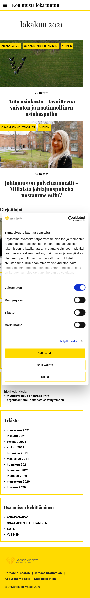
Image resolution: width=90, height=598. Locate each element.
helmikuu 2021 (17, 464)
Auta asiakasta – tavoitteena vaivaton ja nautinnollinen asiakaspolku (41, 107)
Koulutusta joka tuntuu (35, 5)
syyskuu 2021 (16, 442)
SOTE (11, 529)
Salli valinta (45, 365)
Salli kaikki (45, 353)
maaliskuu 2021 (18, 459)
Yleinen (67, 45)
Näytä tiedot (69, 341)
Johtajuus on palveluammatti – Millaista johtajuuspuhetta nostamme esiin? (41, 189)
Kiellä (45, 376)
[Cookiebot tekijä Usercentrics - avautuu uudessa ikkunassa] (67, 218)
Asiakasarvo (10, 45)
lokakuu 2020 (16, 487)
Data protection (45, 579)
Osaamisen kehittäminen (40, 45)
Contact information (48, 573)
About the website (17, 579)
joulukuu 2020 (17, 476)
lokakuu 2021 (16, 436)
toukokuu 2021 (17, 453)
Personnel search (17, 573)
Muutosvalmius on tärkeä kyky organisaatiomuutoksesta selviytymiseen (35, 398)
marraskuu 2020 (18, 481)
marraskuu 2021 (18, 430)
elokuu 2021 (15, 447)
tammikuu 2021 (18, 470)
